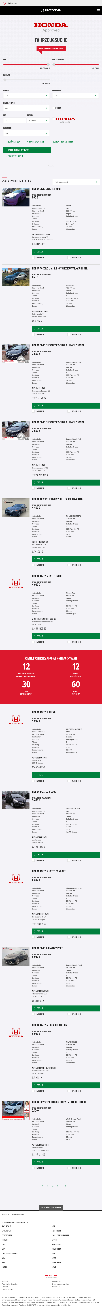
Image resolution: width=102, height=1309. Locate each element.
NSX (3, 1262)
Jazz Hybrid (6, 1226)
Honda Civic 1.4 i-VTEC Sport (47, 948)
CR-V (3, 1249)
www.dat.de (45, 1305)
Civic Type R (6, 1231)
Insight (5, 1240)
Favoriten (38, 257)
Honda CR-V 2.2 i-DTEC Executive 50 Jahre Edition (59, 1102)
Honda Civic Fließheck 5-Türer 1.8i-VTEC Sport (58, 345)
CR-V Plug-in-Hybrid (10, 1253)
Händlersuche (7, 1289)
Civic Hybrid (56, 1231)
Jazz (53, 1226)
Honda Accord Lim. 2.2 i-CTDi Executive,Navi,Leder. (60, 268)
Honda (5, 1267)
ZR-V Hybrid (56, 1262)
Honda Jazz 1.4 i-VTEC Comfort (48, 871)
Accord (55, 1240)
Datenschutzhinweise (60, 1284)
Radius (30, 115)
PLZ (4, 115)
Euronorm (7, 128)
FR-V (53, 1253)
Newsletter (56, 1287)
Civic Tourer (7, 1235)
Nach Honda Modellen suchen (51, 49)
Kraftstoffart (9, 103)
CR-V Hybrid (56, 1249)
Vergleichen (74, 257)
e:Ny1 (54, 1267)
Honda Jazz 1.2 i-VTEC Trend (47, 576)
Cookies (5, 1287)
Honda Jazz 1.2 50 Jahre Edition (49, 1025)
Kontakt (5, 1281)
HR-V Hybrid (56, 1244)
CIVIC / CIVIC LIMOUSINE (60, 1235)
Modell (6, 90)
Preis (5, 59)
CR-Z (3, 1258)
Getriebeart (56, 90)
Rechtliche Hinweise (10, 1284)
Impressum (56, 1281)
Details (38, 251)
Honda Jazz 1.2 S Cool (44, 792)
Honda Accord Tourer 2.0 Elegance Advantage (58, 499)
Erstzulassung (58, 59)
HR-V (3, 1244)
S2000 (54, 1258)
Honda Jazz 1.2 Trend (44, 712)
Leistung (6, 75)
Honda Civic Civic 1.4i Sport (47, 189)
